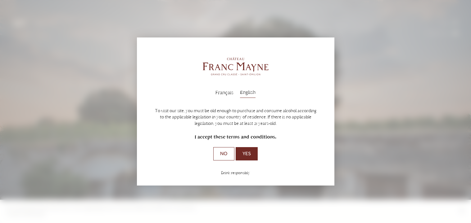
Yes (246, 153)
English (248, 92)
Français (224, 92)
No (223, 153)
